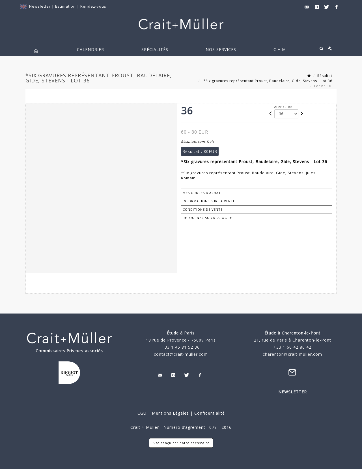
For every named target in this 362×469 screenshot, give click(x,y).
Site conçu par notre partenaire (181, 443)
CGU (141, 413)
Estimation (66, 6)
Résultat (324, 75)
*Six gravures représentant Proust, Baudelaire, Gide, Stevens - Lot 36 (267, 80)
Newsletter (40, 6)
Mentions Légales (170, 413)
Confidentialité (209, 413)
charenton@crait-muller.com (292, 354)
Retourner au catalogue (207, 218)
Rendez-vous (93, 6)
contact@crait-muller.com (181, 354)
